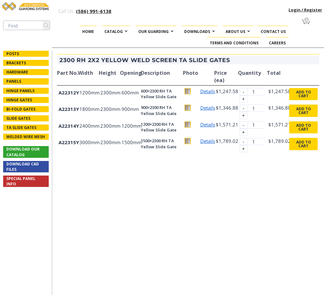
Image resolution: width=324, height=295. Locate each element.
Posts (12, 53)
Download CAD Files (22, 166)
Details (207, 91)
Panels (13, 81)
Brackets (16, 63)
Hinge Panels (20, 90)
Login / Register (305, 10)
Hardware (17, 72)
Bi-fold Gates (20, 109)
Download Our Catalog (23, 151)
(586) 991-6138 (93, 11)
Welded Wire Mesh (25, 136)
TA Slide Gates (21, 127)
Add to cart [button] (303, 94)
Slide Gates (18, 118)
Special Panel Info (20, 181)
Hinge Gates (19, 100)
